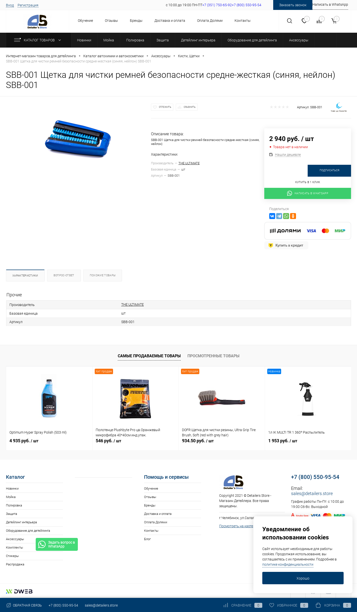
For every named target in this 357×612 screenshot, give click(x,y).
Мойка (11, 497)
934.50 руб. (198, 440)
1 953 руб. (282, 440)
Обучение (85, 21)
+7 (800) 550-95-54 (315, 477)
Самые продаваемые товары (149, 356)
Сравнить (190, 107)
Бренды (136, 21)
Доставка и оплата (169, 21)
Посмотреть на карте (236, 526)
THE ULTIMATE (189, 163)
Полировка (14, 505)
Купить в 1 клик (307, 182)
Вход (10, 5)
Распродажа (15, 564)
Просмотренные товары (213, 356)
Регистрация (28, 5)
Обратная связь (24, 605)
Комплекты (14, 547)
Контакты (243, 21)
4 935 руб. (23, 440)
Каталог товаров (38, 40)
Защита (11, 514)
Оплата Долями (210, 21)
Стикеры (12, 556)
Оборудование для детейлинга (28, 530)
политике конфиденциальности (287, 564)
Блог (147, 539)
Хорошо (303, 578)
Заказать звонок (292, 5)
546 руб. (108, 440)
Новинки (12, 488)
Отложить (165, 107)
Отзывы (111, 21)
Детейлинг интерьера (21, 522)
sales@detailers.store (312, 493)
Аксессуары (15, 539)
